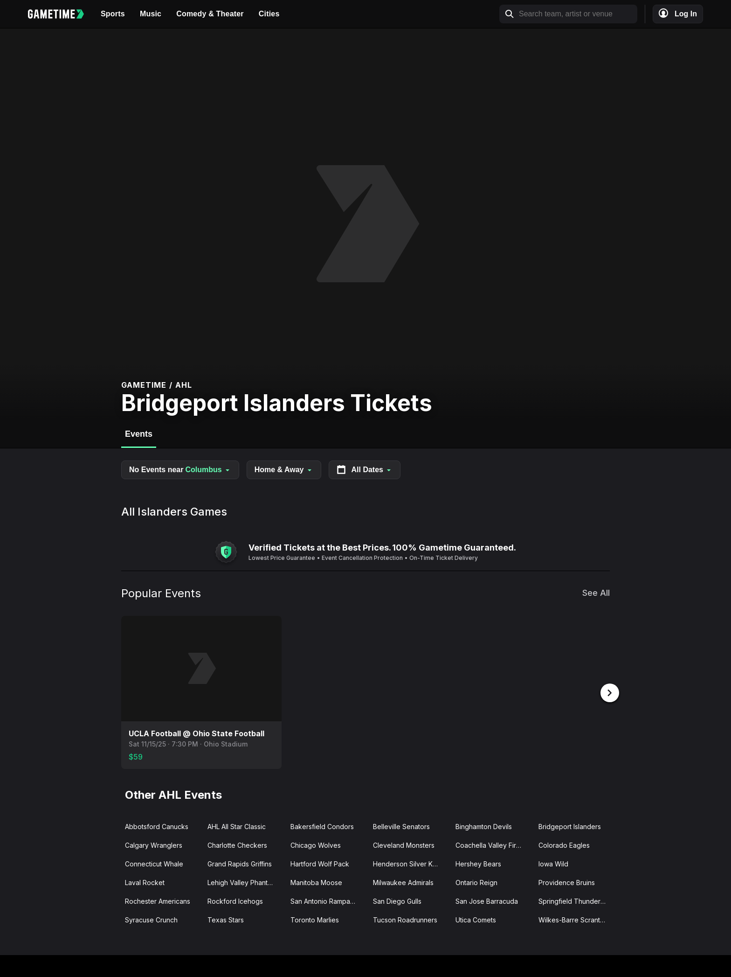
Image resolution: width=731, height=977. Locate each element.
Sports (113, 14)
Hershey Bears (478, 863)
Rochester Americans (157, 900)
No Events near (180, 470)
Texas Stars (225, 919)
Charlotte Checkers (237, 844)
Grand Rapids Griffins (239, 863)
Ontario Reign (476, 882)
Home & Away (284, 470)
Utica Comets (475, 919)
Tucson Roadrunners (405, 919)
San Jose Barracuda (486, 900)
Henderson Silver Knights (410, 863)
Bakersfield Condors (322, 826)
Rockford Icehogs (235, 900)
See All (596, 593)
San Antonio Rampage (324, 900)
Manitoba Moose (316, 882)
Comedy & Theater (210, 14)
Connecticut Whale (154, 863)
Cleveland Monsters (403, 844)
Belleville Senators (401, 826)
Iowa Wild (553, 863)
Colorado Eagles (564, 844)
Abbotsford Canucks (156, 826)
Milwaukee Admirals (403, 882)
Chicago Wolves (315, 844)
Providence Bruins (566, 882)
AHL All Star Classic (236, 826)
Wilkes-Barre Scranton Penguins (576, 919)
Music (150, 14)
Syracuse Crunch (151, 919)
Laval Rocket (145, 882)
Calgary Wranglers (153, 844)
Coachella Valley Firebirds (493, 844)
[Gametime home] (60, 14)
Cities (269, 14)
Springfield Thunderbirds (576, 900)
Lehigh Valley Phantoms (243, 882)
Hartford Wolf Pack (319, 863)
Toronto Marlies (314, 919)
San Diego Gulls (397, 900)
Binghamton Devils (483, 826)
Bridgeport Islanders (569, 826)
